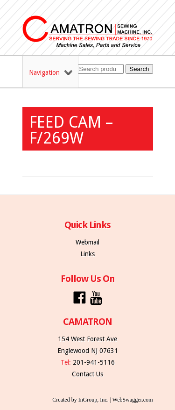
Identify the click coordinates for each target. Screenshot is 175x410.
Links (87, 254)
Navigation (50, 72)
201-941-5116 (94, 362)
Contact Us (87, 374)
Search (139, 68)
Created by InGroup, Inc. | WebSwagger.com (102, 399)
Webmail (87, 242)
